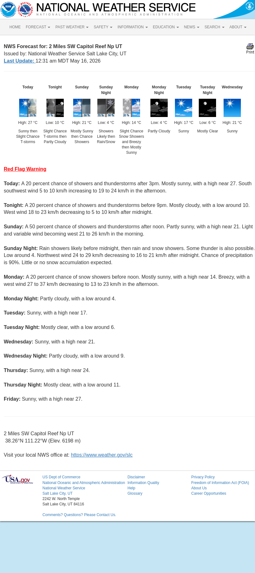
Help (131, 488)
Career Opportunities (208, 493)
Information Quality (143, 483)
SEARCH (214, 27)
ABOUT (238, 27)
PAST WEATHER (72, 27)
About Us (199, 488)
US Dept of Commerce (61, 477)
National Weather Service (63, 488)
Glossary (134, 493)
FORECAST (38, 27)
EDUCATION (166, 27)
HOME (15, 27)
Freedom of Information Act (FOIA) (220, 483)
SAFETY (103, 27)
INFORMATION (132, 27)
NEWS (191, 27)
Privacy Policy (203, 477)
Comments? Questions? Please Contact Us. (79, 515)
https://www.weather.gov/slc (102, 455)
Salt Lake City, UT (57, 493)
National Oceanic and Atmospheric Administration (83, 483)
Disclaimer (136, 477)
